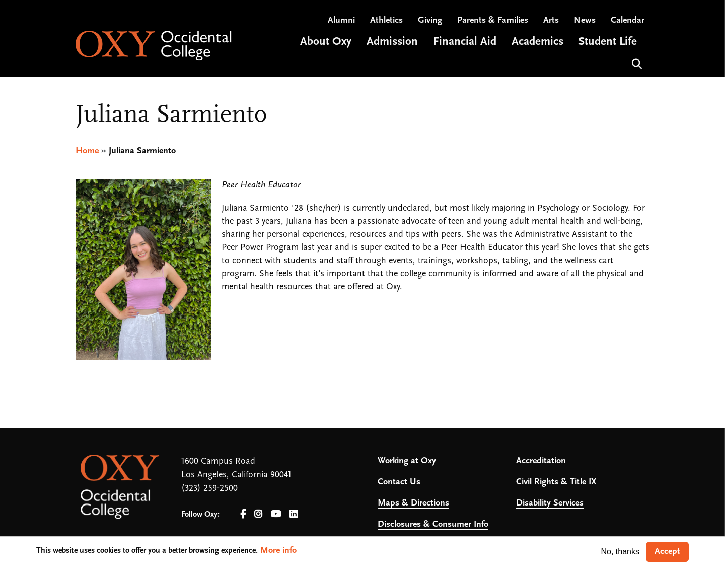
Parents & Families (492, 20)
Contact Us (399, 482)
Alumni (341, 20)
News (585, 20)
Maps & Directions (413, 503)
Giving (430, 20)
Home (87, 151)
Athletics (386, 20)
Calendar (627, 20)
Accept (667, 551)
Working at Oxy (407, 461)
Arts (551, 20)
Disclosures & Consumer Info (433, 524)
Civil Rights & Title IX (556, 482)
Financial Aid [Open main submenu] (464, 42)
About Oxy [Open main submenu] (325, 42)
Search (635, 63)
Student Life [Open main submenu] (607, 42)
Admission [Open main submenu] (392, 42)
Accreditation (541, 461)
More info (278, 550)
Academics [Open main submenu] (537, 42)
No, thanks (620, 551)
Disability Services (550, 503)
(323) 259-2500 (209, 488)
